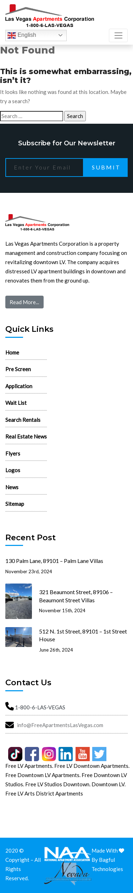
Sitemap (14, 504)
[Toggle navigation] (118, 35)
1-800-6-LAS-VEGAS (40, 707)
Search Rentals (22, 420)
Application (18, 386)
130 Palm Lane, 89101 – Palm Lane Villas (54, 560)
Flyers (12, 453)
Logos (12, 470)
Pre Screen (18, 369)
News (11, 487)
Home (12, 352)
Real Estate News (26, 436)
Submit (106, 167)
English (21, 35)
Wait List (16, 403)
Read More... (24, 302)
